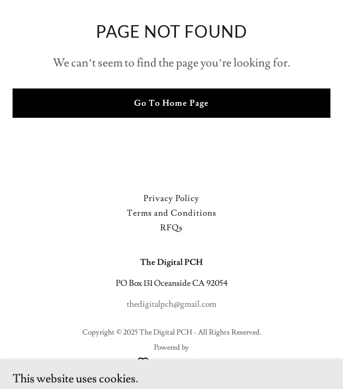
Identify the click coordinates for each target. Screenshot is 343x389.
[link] (171, 360)
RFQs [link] (171, 228)
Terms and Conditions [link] (171, 213)
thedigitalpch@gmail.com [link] (171, 304)
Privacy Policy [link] (171, 198)
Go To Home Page (171, 103)
